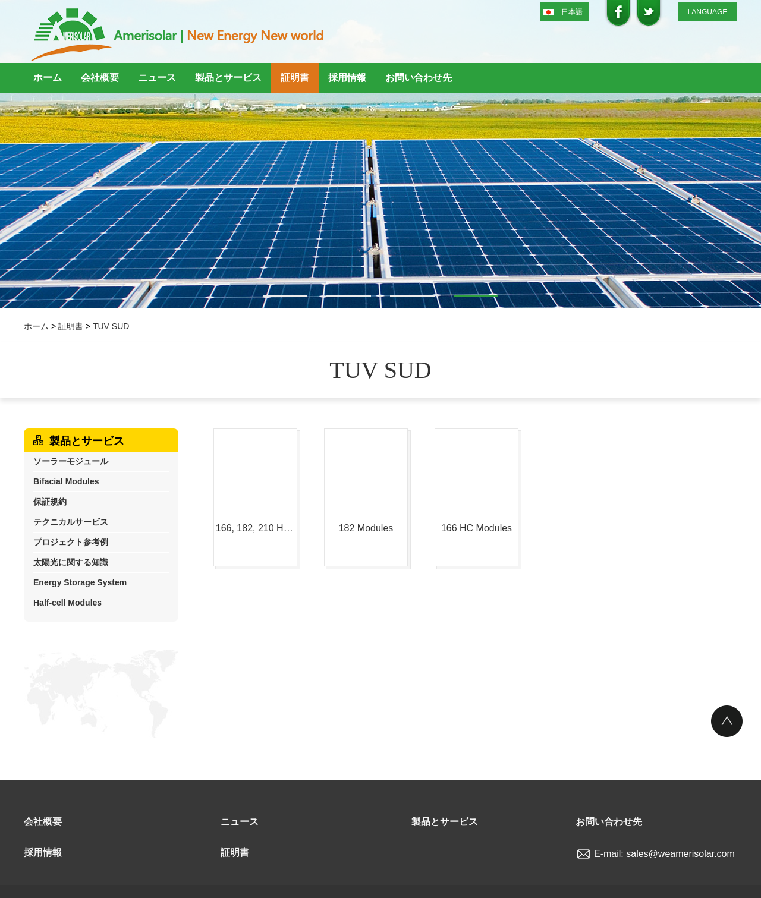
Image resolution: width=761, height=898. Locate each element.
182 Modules (366, 528)
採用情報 (347, 78)
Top (726, 721)
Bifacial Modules (66, 481)
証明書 (295, 78)
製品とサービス (228, 78)
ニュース (157, 78)
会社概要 (100, 78)
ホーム (47, 78)
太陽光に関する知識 (70, 562)
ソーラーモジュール (70, 461)
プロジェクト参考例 (70, 542)
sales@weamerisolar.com (680, 854)
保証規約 (50, 501)
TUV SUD (111, 326)
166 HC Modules (476, 528)
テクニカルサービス (70, 522)
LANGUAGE (708, 12)
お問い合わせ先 (418, 78)
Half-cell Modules (67, 602)
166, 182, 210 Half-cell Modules (255, 528)
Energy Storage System (80, 582)
